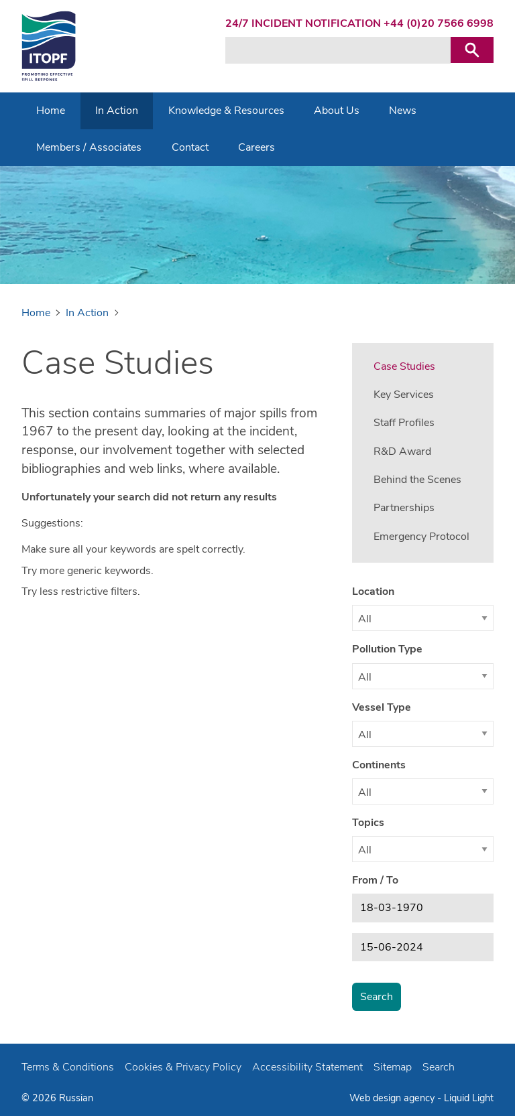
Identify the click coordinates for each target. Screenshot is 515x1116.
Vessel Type (381, 707)
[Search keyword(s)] (338, 50)
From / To (375, 880)
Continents (379, 765)
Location (373, 591)
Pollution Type (387, 649)
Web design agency (393, 1098)
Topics (368, 822)
